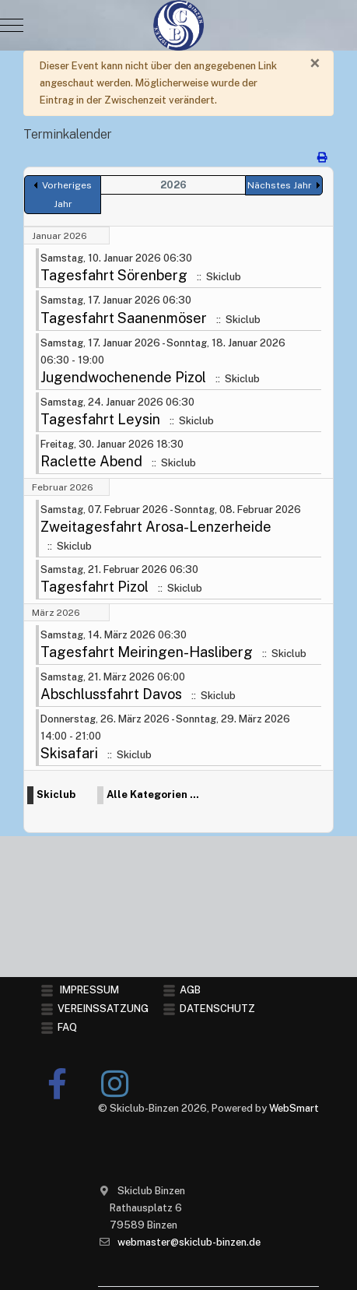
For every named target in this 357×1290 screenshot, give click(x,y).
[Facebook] (57, 1084)
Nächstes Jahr (279, 186)
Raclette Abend (91, 463)
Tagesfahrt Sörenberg (113, 277)
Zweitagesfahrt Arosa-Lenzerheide (155, 528)
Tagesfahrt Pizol (94, 587)
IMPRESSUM (89, 990)
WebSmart (294, 1108)
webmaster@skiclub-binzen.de (189, 1242)
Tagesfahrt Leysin (100, 420)
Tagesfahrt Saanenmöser (123, 319)
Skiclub (56, 796)
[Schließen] (315, 64)
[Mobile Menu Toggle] (11, 25)
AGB (190, 990)
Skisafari (69, 755)
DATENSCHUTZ (217, 1008)
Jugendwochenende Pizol (123, 378)
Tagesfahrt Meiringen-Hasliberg (146, 653)
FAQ (67, 1027)
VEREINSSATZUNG (103, 1008)
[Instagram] (115, 1084)
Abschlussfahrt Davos (111, 695)
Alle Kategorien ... (153, 796)
